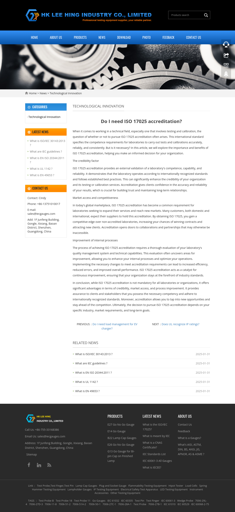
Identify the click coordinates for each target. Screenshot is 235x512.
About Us (56, 37)
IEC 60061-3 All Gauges (157, 461)
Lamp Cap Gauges (86, 485)
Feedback (168, 37)
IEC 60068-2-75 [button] (200, 504)
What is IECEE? (152, 467)
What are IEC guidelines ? (91, 363)
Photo (146, 37)
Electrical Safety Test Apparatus (139, 489)
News (101, 37)
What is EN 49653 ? (87, 391)
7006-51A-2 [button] (79, 504)
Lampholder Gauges (80, 489)
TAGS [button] (31, 500)
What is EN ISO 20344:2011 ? (93, 372)
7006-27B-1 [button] (155, 504)
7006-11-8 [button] (51, 504)
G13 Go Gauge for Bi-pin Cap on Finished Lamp (121, 456)
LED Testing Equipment (174, 489)
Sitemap (31, 454)
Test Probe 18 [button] (64, 500)
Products (80, 37)
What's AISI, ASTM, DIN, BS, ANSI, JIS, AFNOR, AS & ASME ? (191, 449)
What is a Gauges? (189, 438)
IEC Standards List (154, 454)
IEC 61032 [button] (113, 500)
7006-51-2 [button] (65, 504)
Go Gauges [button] (98, 500)
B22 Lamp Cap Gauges (122, 438)
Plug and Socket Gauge (112, 485)
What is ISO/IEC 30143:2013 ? (93, 354)
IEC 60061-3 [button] (168, 500)
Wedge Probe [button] (185, 500)
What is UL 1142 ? (86, 382)
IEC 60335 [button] (127, 500)
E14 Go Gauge (117, 431)
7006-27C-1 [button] (109, 504)
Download (124, 37)
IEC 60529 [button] (183, 504)
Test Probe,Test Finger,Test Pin (55, 485)
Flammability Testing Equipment (147, 485)
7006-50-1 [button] (94, 504)
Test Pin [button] (139, 500)
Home (34, 37)
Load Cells (191, 485)
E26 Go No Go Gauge (121, 444)
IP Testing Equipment (106, 489)
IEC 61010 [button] (170, 504)
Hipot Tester (176, 485)
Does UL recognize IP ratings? (180, 324)
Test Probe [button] (140, 504)
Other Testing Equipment (125, 493)
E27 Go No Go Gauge (121, 424)
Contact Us (193, 37)
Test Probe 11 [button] (82, 500)
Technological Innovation (65, 93)
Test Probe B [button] (46, 500)
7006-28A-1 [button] (125, 504)
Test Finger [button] (152, 500)
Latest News (152, 416)
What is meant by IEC (156, 436)
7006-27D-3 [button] (36, 504)
